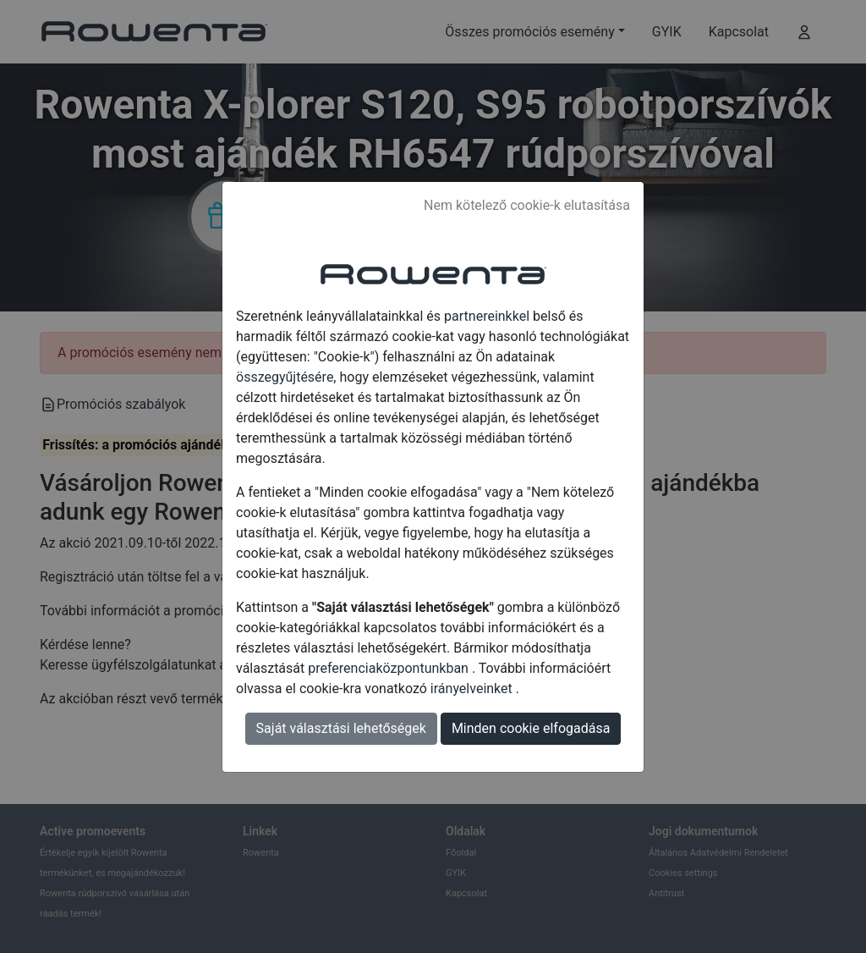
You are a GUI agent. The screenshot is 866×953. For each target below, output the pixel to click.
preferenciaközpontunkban (390, 668)
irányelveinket (473, 688)
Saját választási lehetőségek (341, 728)
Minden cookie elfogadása (531, 728)
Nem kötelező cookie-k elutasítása (527, 205)
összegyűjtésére (284, 377)
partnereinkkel (488, 316)
